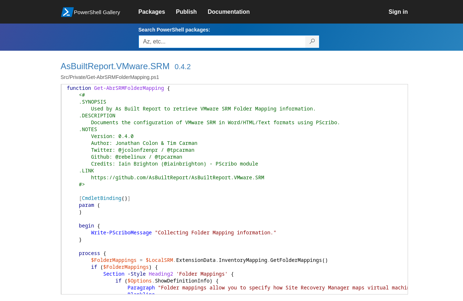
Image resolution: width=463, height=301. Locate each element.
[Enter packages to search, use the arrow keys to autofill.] (222, 41)
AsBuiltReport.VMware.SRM (115, 66)
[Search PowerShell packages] (312, 41)
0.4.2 (183, 67)
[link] (157, 12)
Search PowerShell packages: (174, 30)
